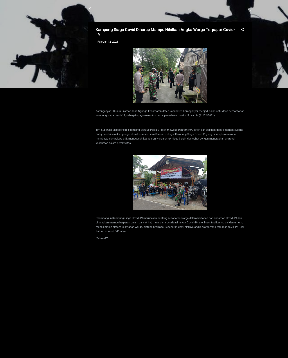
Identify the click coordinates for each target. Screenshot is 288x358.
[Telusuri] (249, 10)
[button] (242, 30)
